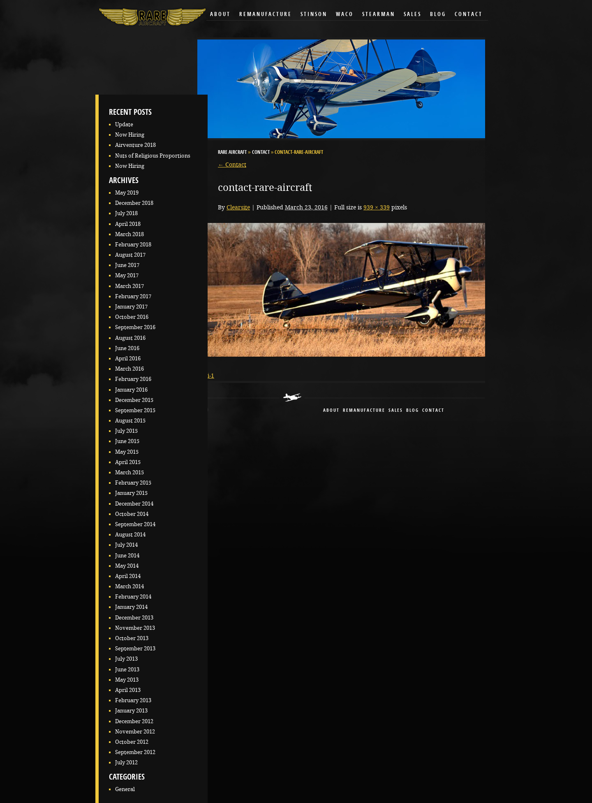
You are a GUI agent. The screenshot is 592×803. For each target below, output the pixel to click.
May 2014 (127, 566)
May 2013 (127, 680)
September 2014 (135, 524)
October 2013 (131, 638)
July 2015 (126, 431)
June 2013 (127, 669)
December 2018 (134, 203)
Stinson (314, 14)
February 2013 (133, 700)
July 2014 (126, 545)
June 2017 (127, 265)
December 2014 (134, 504)
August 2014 (130, 534)
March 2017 (129, 286)
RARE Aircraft (232, 152)
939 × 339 (376, 207)
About (220, 14)
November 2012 (135, 732)
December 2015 (134, 400)
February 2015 (133, 483)
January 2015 (131, 493)
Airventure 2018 (135, 145)
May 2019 (127, 193)
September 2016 (135, 327)
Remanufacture (265, 14)
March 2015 (129, 472)
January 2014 (131, 607)
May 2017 (127, 275)
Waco (345, 14)
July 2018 (126, 213)
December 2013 (134, 618)
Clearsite (238, 207)
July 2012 (126, 762)
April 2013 (128, 690)
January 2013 (131, 711)
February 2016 (133, 379)
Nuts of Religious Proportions (152, 156)
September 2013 (135, 648)
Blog (438, 14)
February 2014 (133, 597)
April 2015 (128, 462)
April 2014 (128, 576)
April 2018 (128, 224)
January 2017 (131, 307)
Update (124, 124)
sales (395, 410)
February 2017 (133, 296)
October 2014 (131, 514)
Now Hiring (129, 135)
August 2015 (130, 421)
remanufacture (364, 410)
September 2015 (135, 410)
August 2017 (130, 255)
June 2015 (127, 441)
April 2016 (128, 358)
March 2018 (129, 234)
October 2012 (131, 742)
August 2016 (130, 338)
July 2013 (126, 659)
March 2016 (129, 369)
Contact (469, 14)
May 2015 (127, 452)
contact (433, 410)
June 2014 (127, 555)
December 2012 (134, 721)
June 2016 (127, 348)
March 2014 (129, 586)
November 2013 (135, 628)
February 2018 (133, 244)
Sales (412, 14)
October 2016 (131, 317)
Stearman (378, 14)
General (125, 789)
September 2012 (135, 752)
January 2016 (131, 390)
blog (412, 410)
